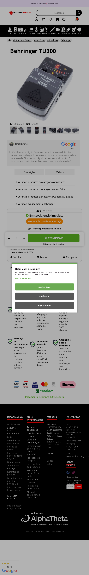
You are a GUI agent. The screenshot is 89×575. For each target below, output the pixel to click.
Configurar (44, 296)
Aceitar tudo (44, 287)
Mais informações (23, 278)
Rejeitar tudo (44, 305)
